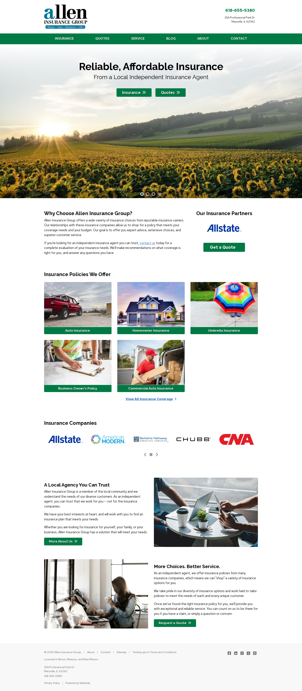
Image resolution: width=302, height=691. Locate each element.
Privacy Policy (52, 683)
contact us (147, 243)
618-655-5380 (240, 10)
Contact (106, 652)
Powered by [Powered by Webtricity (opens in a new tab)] (77, 683)
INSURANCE (64, 38)
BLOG (171, 38)
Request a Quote (175, 623)
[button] (142, 194)
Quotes (170, 92)
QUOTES (102, 38)
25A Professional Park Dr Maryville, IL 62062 (59, 669)
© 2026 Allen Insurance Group (62, 652)
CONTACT (239, 38)
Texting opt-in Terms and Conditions (154, 652)
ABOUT (203, 38)
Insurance (134, 92)
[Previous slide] (145, 455)
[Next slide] (157, 455)
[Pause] (160, 194)
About (91, 652)
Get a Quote (223, 247)
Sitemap (121, 652)
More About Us (63, 541)
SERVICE (138, 38)
